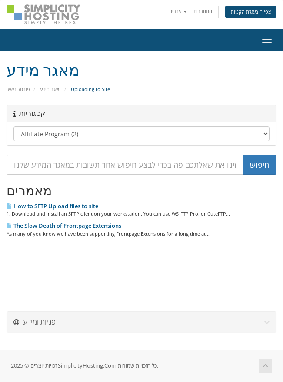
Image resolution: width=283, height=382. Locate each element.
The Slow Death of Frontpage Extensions (64, 226)
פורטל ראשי (18, 89)
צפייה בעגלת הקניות (251, 11)
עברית (178, 11)
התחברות (202, 11)
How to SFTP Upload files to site (52, 206)
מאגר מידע (50, 89)
